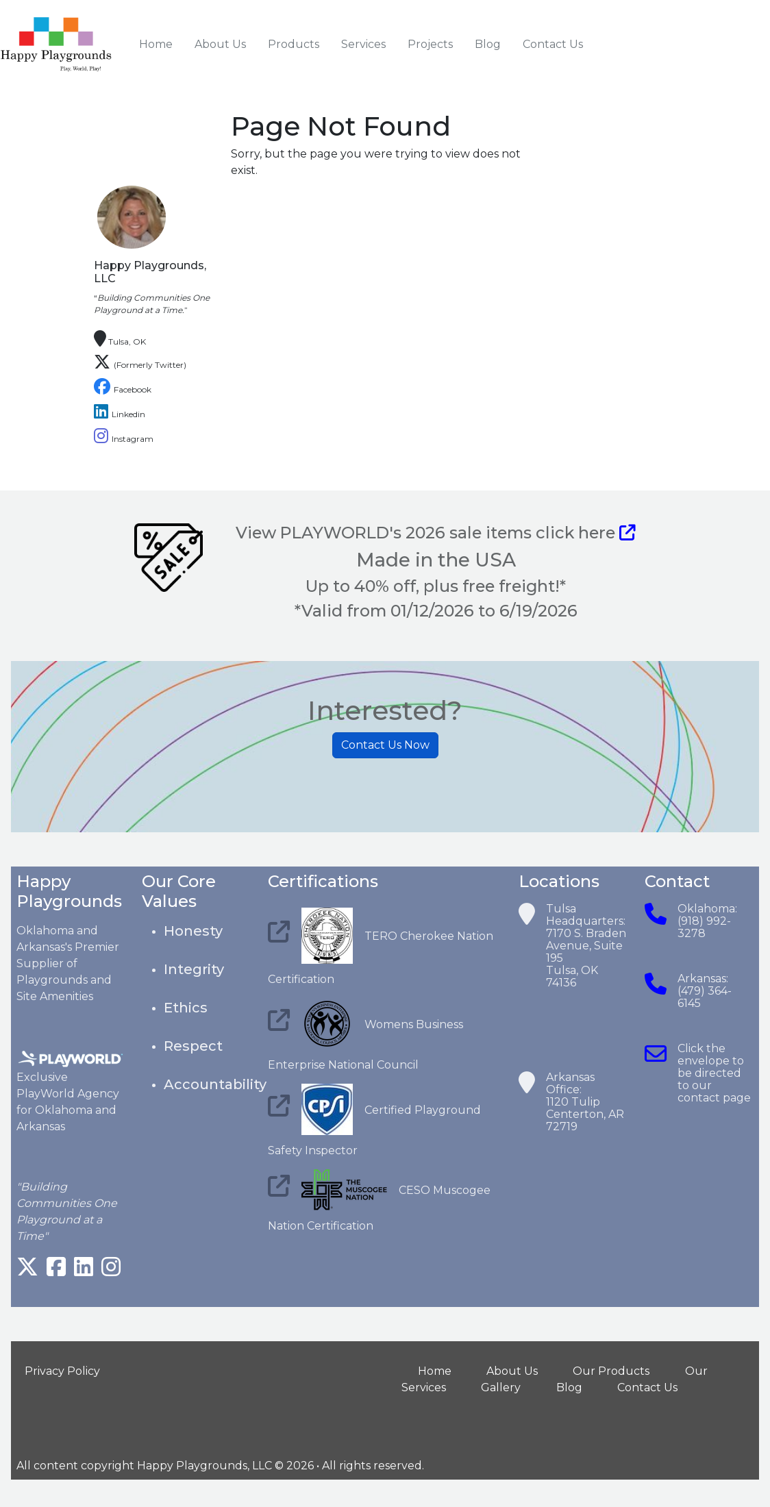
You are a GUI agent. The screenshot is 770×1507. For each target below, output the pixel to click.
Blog (488, 44)
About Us (220, 44)
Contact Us (553, 44)
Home (156, 44)
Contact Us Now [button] (385, 745)
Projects (430, 44)
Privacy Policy (62, 1371)
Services (363, 44)
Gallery (501, 1387)
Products (293, 44)
